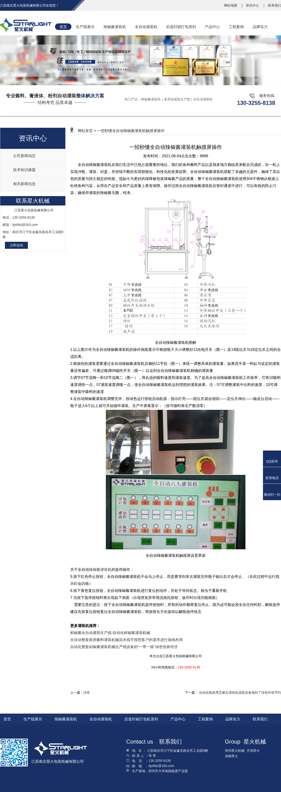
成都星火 (231, 756)
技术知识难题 (24, 170)
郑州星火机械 (234, 750)
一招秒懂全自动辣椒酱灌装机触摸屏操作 (131, 131)
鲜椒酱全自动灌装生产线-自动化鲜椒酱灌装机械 (110, 633)
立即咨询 (16, 245)
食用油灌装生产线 (177, 99)
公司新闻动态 (24, 156)
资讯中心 (253, 5)
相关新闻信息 (24, 184)
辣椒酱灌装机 (151, 99)
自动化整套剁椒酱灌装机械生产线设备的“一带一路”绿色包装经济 (124, 647)
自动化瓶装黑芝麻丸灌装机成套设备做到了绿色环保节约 (240, 692)
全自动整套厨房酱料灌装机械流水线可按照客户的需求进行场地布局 (126, 640)
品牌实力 (232, 719)
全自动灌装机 (203, 99)
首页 (7, 719)
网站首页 (85, 131)
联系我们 (274, 5)
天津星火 (253, 750)
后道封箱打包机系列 (141, 719)
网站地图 (231, 5)
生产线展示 (32, 719)
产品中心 (177, 719)
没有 (86, 692)
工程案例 (205, 719)
